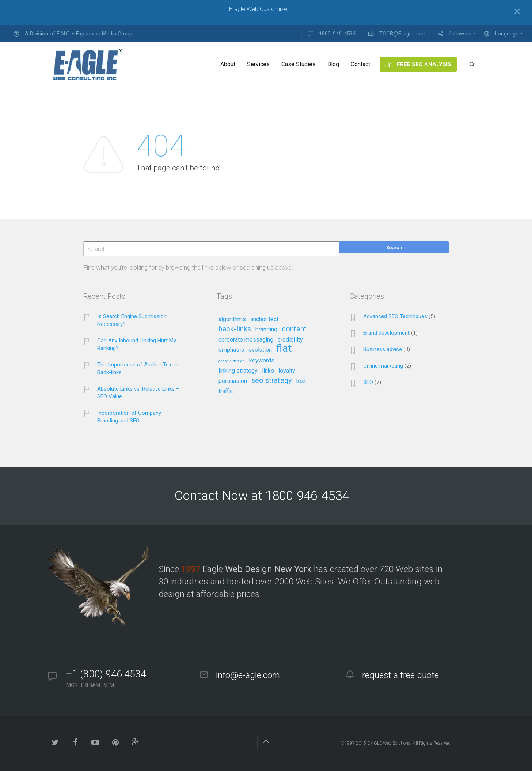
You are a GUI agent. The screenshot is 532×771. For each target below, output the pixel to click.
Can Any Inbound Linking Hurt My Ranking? (136, 344)
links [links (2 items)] (268, 371)
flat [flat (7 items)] (284, 348)
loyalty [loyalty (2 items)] (286, 371)
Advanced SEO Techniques (395, 316)
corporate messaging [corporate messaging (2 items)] (245, 339)
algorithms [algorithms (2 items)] (232, 319)
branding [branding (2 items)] (266, 329)
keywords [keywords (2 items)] (261, 360)
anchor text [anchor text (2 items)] (264, 319)
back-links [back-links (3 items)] (234, 329)
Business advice (382, 349)
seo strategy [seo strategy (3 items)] (271, 381)
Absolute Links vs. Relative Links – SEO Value (138, 393)
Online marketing (383, 365)
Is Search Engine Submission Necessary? (132, 320)
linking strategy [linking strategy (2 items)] (238, 371)
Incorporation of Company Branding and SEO (129, 417)
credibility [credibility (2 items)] (290, 339)
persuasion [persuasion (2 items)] (232, 381)
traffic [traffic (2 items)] (225, 391)
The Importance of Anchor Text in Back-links (138, 368)
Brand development (386, 333)
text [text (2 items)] (301, 381)
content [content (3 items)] (294, 329)
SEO (368, 382)
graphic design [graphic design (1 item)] (231, 361)
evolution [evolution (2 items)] (260, 350)
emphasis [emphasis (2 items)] (231, 350)
